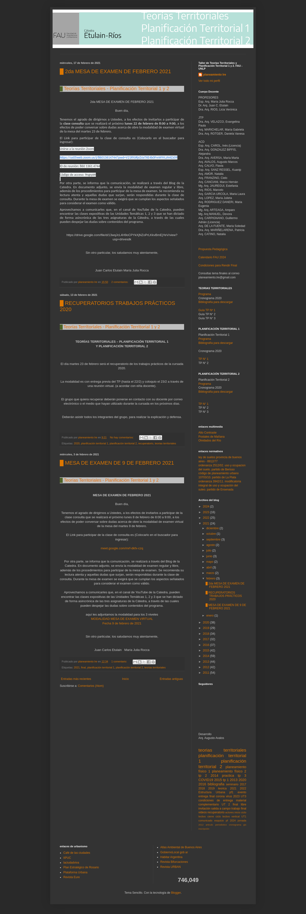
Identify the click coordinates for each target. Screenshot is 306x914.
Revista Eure (71, 877)
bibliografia (216, 784)
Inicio (125, 679)
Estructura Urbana (211, 792)
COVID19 (205, 780)
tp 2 (202, 775)
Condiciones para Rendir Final (217, 265)
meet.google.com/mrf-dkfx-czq (122, 548)
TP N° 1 (203, 404)
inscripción (203, 828)
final (83, 667)
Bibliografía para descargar (215, 302)
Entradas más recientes (76, 679)
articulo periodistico (216, 824)
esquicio (219, 820)
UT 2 (226, 804)
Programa (204, 294)
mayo (210, 561)
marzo (210, 573)
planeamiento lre (214, 74)
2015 (206, 650)
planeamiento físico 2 (229, 771)
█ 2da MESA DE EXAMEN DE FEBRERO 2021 (115, 71)
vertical (235, 816)
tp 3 (242, 775)
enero (210, 615)
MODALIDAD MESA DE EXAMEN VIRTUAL (122, 619)
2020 (77, 443)
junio (209, 556)
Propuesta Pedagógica (212, 249)
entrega (203, 796)
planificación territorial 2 (123, 443)
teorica (222, 788)
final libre (239, 804)
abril (209, 567)
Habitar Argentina (171, 857)
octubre (211, 533)
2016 (206, 645)
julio (209, 550)
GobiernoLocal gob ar (174, 852)
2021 (77, 667)
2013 (206, 661)
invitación (204, 808)
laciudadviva (71, 862)
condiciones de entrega (215, 800)
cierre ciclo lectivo (219, 816)
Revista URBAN (170, 867)
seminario (232, 784)
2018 (206, 633)
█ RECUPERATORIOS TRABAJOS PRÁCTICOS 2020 (224, 596)
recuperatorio (145, 443)
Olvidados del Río (209, 440)
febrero (211, 578)
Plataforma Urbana (75, 872)
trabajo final (238, 808)
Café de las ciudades (76, 852)
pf (227, 820)
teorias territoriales (165, 443)
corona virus (224, 796)
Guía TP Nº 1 (206, 310)
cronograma (235, 824)
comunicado (205, 820)
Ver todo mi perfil (209, 81)
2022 (206, 517)
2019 (206, 628)
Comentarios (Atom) (91, 686)
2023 (206, 512)
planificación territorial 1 (94, 443)
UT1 (243, 816)
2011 (206, 672)
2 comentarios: (120, 282)
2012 (206, 667)
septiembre (213, 539)
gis (244, 824)
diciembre (212, 528)
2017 (206, 639)
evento (242, 792)
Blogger (176, 892)
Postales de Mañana (211, 436)
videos (202, 812)
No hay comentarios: (122, 437)
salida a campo (220, 808)
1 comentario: (119, 661)
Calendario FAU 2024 (212, 257)
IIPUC (67, 857)
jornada (242, 820)
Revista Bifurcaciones (174, 862)
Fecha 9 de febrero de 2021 (122, 623)
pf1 (232, 792)
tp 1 (226, 780)
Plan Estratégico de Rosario (81, 867)
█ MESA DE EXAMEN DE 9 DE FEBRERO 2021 (117, 463)
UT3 (243, 796)
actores (229, 812)
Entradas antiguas (171, 679)
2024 (206, 506)
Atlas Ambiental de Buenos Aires (181, 847)
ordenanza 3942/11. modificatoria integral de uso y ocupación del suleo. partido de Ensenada (219, 485)
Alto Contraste (207, 432)
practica (228, 775)
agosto (211, 545)
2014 (206, 656)
